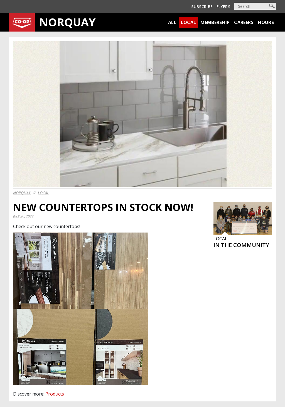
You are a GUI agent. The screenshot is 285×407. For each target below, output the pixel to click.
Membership (215, 22)
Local (188, 22)
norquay (22, 192)
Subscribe (202, 6)
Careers (243, 22)
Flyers (223, 6)
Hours (266, 22)
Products (54, 394)
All (172, 22)
